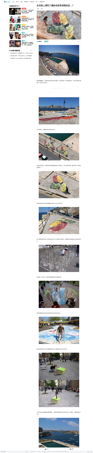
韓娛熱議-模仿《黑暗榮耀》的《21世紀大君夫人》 (22, 53)
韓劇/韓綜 (26, 1)
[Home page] (7, 2)
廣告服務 (43, 451)
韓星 (21, 1)
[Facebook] (88, 451)
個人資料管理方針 (33, 451)
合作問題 (39, 451)
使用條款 (26, 451)
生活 (37, 1)
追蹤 (46, 41)
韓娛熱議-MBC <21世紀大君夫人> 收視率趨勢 (21, 55)
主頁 (13, 1)
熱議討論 (32, 1)
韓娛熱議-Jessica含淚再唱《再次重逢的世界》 (21, 58)
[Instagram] (91, 451)
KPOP (17, 1)
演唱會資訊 (42, 1)
